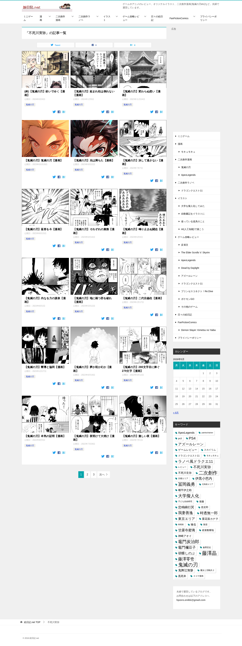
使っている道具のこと (193, 221)
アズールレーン (189, 275)
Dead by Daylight (190, 268)
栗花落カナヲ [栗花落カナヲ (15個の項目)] (210, 518)
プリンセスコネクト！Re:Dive (197, 291)
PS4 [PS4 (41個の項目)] (192, 438)
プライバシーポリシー (208, 18)
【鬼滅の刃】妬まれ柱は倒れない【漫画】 (93, 93)
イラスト (106, 18)
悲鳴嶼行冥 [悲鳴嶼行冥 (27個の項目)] (186, 507)
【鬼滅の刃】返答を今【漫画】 (43, 229)
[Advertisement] (196, 81)
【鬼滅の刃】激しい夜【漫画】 (141, 436)
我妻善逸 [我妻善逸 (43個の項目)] (185, 513)
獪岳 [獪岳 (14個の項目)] (193, 524)
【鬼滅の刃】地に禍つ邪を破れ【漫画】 (92, 300)
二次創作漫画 (60, 18)
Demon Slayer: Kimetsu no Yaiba (198, 330)
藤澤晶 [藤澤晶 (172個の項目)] (209, 553)
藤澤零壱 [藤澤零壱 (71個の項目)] (186, 559)
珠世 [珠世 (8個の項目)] (205, 524)
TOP (32, 622)
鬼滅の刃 (30, 104)
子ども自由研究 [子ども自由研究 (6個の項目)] (185, 501)
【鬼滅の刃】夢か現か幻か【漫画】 (92, 369)
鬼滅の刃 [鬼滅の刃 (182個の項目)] (188, 564)
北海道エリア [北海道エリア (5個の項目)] (207, 484)
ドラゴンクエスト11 (192, 190)
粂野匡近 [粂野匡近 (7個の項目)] (207, 547)
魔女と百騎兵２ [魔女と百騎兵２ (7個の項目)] (207, 570)
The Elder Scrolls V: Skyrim (195, 252)
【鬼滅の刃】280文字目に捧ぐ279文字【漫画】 (141, 369)
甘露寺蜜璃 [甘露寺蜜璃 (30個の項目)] (186, 530)
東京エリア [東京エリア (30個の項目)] (186, 519)
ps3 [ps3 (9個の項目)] (180, 438)
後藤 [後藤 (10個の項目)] (201, 501)
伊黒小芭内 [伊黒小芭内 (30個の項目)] (203, 478)
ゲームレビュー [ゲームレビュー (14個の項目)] (187, 449)
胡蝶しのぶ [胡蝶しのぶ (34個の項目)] (186, 553)
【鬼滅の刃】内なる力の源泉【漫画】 (45, 300)
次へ (102, 474)
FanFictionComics (179, 18)
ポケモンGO (187, 299)
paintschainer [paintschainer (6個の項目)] (207, 433)
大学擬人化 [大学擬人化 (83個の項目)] (188, 495)
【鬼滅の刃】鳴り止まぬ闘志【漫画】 (142, 231)
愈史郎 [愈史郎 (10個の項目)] (204, 507)
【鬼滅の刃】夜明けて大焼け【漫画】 (93, 438)
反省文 (184, 244)
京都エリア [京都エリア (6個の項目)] (183, 478)
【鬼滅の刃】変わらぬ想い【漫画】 (141, 93)
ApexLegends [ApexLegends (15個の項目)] (186, 432)
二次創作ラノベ (84, 18)
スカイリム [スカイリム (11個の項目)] (210, 449)
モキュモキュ (188, 151)
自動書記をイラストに (193, 213)
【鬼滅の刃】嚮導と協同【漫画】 (45, 367)
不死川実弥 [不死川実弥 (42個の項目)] (202, 467)
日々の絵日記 (157, 18)
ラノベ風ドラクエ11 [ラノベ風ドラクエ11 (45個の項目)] (195, 461)
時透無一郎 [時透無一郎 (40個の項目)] (209, 513)
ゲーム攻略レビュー (131, 18)
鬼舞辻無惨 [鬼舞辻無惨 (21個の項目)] (185, 570)
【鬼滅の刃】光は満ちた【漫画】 (93, 160)
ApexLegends (188, 175)
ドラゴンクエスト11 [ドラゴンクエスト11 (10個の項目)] (189, 455)
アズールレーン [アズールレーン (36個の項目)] (191, 444)
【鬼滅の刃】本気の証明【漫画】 (45, 436)
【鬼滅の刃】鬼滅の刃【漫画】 (43, 160)
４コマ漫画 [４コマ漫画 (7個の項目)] (198, 576)
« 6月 (176, 412)
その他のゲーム (189, 306)
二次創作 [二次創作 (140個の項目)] (208, 472)
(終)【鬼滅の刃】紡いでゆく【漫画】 (44, 93)
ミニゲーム (28, 18)
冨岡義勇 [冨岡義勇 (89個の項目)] (186, 484)
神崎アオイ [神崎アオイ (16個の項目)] (185, 535)
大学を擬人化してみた (193, 206)
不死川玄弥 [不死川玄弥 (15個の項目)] (185, 472)
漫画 (41, 18)
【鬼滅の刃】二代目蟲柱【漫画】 (142, 298)
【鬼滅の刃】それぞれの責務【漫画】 (93, 231)
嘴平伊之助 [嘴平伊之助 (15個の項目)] (185, 490)
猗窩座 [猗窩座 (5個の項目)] (181, 524)
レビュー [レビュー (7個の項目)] (182, 467)
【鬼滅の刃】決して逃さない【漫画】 (142, 162)
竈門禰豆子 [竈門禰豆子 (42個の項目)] (187, 547)
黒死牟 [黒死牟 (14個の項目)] (182, 576)
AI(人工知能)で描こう (192, 229)
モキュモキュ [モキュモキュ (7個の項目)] (213, 455)
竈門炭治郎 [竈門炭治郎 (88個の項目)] (188, 541)
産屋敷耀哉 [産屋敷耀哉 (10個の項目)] (208, 530)
